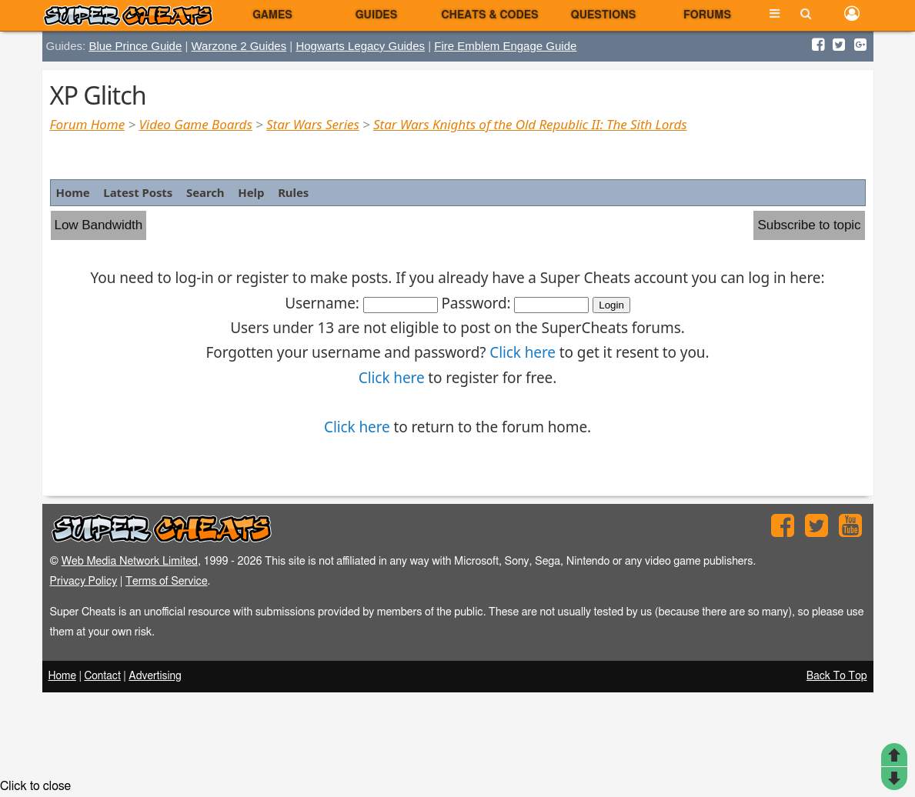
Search (205, 192)
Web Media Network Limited (130, 561)
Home (73, 192)
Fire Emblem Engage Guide (505, 45)
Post (894, 778)
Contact (102, 676)
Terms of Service (166, 581)
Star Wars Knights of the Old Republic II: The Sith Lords (530, 124)
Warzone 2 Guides (239, 45)
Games (272, 15)
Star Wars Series (312, 124)
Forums (707, 15)
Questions (603, 15)
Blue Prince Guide (135, 45)
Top (894, 754)
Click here (522, 352)
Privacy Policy (84, 581)
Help (251, 192)
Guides (376, 15)
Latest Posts (137, 192)
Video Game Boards (195, 124)
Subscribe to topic (808, 225)
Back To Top (836, 676)
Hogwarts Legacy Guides (360, 45)
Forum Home (87, 124)
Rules (293, 192)
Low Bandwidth (99, 225)
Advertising (155, 676)
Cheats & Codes (489, 15)
